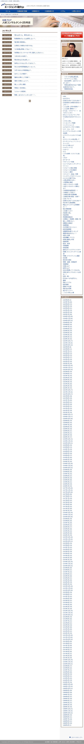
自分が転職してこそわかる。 (72, 270)
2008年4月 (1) (67, 725)
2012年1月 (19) (67, 633)
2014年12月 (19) (68, 561)
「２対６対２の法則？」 (20, 56)
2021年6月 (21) (67, 402)
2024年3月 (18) (67, 335)
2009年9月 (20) (67, 690)
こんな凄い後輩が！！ (70, 108)
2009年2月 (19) (67, 705)
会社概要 (47, 742)
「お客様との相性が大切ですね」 (23, 45)
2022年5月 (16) (67, 380)
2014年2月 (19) (67, 582)
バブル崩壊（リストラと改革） (71, 154)
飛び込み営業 (67, 288)
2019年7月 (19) (67, 449)
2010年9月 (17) (67, 666)
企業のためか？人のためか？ (72, 200)
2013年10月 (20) (68, 590)
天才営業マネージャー (70, 227)
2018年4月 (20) (67, 480)
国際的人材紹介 (68, 223)
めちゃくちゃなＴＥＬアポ (71, 115)
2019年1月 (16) (67, 461)
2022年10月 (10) (68, 369)
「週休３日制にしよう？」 (21, 81)
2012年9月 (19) (67, 617)
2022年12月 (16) (68, 365)
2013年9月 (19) (67, 592)
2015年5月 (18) (67, 551)
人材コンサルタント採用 (70, 184)
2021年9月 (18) (67, 396)
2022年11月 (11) (67, 367)
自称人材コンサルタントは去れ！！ (72, 273)
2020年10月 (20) (68, 418)
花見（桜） (66, 276)
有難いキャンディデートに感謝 (72, 253)
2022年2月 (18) (67, 386)
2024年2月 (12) (67, 337)
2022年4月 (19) (67, 382)
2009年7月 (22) (67, 694)
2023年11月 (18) (68, 343)
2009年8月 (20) (67, 692)
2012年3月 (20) (67, 629)
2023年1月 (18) (67, 363)
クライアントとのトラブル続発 (72, 136)
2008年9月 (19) (67, 715)
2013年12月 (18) (68, 586)
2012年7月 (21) (67, 621)
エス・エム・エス (68, 129)
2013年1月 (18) (67, 608)
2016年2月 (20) (67, 533)
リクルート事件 (68, 172)
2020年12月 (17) (68, 414)
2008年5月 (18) (67, 723)
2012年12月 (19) (68, 610)
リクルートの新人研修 (70, 168)
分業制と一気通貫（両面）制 (72, 219)
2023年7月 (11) (67, 351)
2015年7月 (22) (67, 547)
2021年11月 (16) (68, 392)
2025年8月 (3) (67, 300)
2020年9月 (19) (67, 420)
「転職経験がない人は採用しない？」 (24, 38)
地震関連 (66, 225)
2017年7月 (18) (67, 498)
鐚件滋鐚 (66, 284)
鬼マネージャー (68, 290)
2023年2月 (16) (67, 361)
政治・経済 (66, 243)
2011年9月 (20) (67, 641)
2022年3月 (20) (67, 384)
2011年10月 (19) (68, 639)
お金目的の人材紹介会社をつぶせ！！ (72, 103)
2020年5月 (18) (67, 429)
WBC (64, 96)
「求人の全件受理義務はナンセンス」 (24, 67)
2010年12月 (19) (68, 660)
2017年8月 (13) (67, 496)
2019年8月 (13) (67, 447)
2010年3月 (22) (67, 678)
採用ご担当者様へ (71, 742)
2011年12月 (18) (68, 635)
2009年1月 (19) (67, 707)
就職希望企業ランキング (70, 231)
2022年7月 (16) (67, 375)
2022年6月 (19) (67, 377)
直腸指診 (66, 264)
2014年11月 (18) (68, 563)
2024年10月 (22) (68, 320)
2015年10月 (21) (68, 541)
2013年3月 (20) (67, 604)
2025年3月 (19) (67, 310)
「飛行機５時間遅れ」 (20, 42)
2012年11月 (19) (68, 613)
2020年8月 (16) (67, 422)
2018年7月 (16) (67, 474)
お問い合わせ (62, 742)
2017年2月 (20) (67, 508)
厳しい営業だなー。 (69, 221)
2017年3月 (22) (67, 506)
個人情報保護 (67, 209)
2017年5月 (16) (67, 502)
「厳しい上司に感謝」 (20, 84)
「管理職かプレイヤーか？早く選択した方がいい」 (28, 52)
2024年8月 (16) (67, 324)
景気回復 (66, 247)
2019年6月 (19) (67, 451)
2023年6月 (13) (67, 353)
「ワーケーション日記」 (70, 79)
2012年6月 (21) (67, 623)
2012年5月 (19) (67, 625)
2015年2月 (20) (67, 557)
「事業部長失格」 (68, 89)
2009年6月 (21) (67, 696)
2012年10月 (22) (68, 615)
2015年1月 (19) (67, 559)
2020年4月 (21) (67, 431)
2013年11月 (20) (68, 588)
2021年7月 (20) (67, 400)
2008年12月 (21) (68, 709)
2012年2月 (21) (67, 631)
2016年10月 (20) (68, 516)
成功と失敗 (66, 235)
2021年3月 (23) (67, 408)
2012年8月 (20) (67, 619)
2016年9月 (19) (67, 519)
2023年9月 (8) (67, 347)
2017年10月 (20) (68, 492)
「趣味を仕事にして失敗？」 (22, 77)
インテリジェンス (68, 125)
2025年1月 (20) (67, 314)
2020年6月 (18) (67, 427)
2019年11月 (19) (68, 441)
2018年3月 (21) (67, 482)
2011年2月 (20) (67, 655)
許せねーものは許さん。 (70, 278)
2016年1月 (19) (67, 535)
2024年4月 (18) (67, 333)
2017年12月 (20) (68, 488)
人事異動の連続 (68, 182)
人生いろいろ (67, 198)
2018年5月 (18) (67, 478)
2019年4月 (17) (67, 455)
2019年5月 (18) (67, 453)
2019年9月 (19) (67, 445)
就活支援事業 (67, 229)
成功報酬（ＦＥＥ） (69, 237)
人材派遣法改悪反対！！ (70, 190)
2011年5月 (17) (67, 649)
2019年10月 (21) (68, 443)
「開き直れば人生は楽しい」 (22, 60)
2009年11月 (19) (68, 686)
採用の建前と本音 (68, 239)
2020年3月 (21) (67, 433)
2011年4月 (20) (67, 651)
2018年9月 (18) (67, 469)
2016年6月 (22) (67, 525)
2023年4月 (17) (67, 357)
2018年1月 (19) (67, 486)
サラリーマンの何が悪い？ (71, 139)
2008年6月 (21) (67, 721)
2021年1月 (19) (67, 412)
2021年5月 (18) (67, 404)
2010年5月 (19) (67, 674)
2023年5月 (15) (67, 355)
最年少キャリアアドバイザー (72, 249)
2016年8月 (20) (67, 521)
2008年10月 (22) (68, 713)
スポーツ (66, 149)
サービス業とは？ (68, 145)
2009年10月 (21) (68, 688)
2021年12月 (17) (68, 390)
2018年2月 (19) (67, 484)
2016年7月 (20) (67, 523)
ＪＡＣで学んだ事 (68, 292)
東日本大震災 (67, 260)
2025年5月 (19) (67, 306)
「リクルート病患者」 (20, 91)
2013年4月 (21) (67, 602)
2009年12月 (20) (68, 684)
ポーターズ (66, 160)
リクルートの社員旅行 (70, 170)
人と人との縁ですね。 (70, 178)
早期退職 (66, 245)
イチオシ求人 (67, 121)
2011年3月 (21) (67, 653)
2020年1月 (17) (67, 437)
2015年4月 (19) (67, 553)
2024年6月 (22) (67, 328)
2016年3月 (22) (67, 531)
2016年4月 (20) (67, 529)
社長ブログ (8, 14)
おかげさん (66, 98)
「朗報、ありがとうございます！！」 (24, 95)
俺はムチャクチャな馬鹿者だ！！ (71, 206)
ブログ (65, 158)
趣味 (64, 280)
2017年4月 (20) (67, 504)
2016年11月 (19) (68, 514)
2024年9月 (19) (67, 322)
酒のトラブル (67, 282)
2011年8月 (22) (67, 643)
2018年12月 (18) (68, 463)
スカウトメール (68, 147)
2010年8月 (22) (67, 668)
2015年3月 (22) (67, 555)
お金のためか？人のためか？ (72, 100)
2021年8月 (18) (67, 398)
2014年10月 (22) (68, 566)
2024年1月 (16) (67, 339)
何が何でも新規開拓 (69, 202)
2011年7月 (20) (67, 645)
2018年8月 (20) (67, 471)
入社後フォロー (68, 211)
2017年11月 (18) (68, 490)
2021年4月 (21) (67, 406)
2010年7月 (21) (67, 670)
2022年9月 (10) (67, 371)
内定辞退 (66, 215)
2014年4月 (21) (67, 578)
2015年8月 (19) (67, 545)
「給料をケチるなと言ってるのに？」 (24, 63)
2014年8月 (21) (67, 570)
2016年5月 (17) (67, 527)
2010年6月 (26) (67, 672)
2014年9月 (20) (67, 568)
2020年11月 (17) (68, 416)
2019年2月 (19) (67, 459)
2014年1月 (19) (67, 584)
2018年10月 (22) (68, 467)
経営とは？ (66, 268)
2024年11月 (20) (68, 318)
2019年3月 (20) (67, 457)
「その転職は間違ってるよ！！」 (23, 49)
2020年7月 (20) (67, 424)
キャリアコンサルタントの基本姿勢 (72, 132)
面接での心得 (67, 286)
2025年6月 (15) (67, 304)
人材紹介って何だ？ (69, 192)
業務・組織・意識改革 (70, 262)
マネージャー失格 (68, 162)
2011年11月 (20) (67, 637)
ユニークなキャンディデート (72, 164)
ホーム (2, 14)
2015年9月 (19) (67, 543)
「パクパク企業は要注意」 (71, 77)
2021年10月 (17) (68, 394)
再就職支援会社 (68, 217)
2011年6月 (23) (67, 647)
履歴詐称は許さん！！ (70, 233)
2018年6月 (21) (67, 476)
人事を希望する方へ (69, 180)
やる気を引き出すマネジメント (72, 118)
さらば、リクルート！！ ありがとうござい (72, 112)
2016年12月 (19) (68, 512)
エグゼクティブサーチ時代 (71, 127)
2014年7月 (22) (67, 572)
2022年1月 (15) (67, 388)
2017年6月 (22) (67, 500)
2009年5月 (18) (67, 698)
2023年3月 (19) (67, 359)
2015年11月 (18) (68, 539)
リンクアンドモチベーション (72, 176)
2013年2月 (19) (67, 606)
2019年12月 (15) (68, 439)
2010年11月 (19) (68, 662)
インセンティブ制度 (69, 123)
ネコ (64, 151)
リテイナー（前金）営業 (70, 174)
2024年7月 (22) (67, 326)
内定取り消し (67, 213)
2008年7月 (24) (67, 719)
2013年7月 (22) (67, 596)
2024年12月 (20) (68, 316)
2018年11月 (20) (68, 465)
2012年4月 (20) (67, 627)
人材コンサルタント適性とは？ (71, 187)
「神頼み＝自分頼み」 (20, 88)
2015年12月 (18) (68, 537)
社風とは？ (66, 266)
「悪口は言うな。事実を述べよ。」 (24, 35)
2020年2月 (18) (67, 435)
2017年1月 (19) (67, 510)
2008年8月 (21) (67, 717)
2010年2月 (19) (67, 680)
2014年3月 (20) (67, 580)
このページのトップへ (76, 737)
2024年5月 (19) (67, 330)
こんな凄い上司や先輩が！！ (72, 106)
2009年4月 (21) (67, 700)
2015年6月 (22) (67, 549)
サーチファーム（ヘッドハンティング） (72, 142)
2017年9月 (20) (67, 494)
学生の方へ (79, 742)
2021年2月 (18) (67, 410)
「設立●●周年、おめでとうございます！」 (72, 82)
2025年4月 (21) (67, 308)
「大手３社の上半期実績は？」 (22, 70)
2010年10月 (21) (68, 664)
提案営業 (66, 241)
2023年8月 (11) (67, 349)
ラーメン (66, 166)
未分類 (65, 258)
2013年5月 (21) (67, 600)
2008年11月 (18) (68, 711)
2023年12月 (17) (68, 341)
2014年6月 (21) (67, 574)
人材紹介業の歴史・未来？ (71, 196)
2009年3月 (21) (67, 702)
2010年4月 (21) (67, 676)
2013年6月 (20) (67, 598)
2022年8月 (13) (67, 373)
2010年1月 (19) (67, 682)
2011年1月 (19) (67, 657)
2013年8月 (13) (67, 594)
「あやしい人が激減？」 (20, 74)
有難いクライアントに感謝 (71, 256)
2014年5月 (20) (67, 576)
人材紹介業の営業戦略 (70, 194)
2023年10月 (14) (68, 345)
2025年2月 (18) (67, 312)
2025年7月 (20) (67, 302)
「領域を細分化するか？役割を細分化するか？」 (72, 86)
